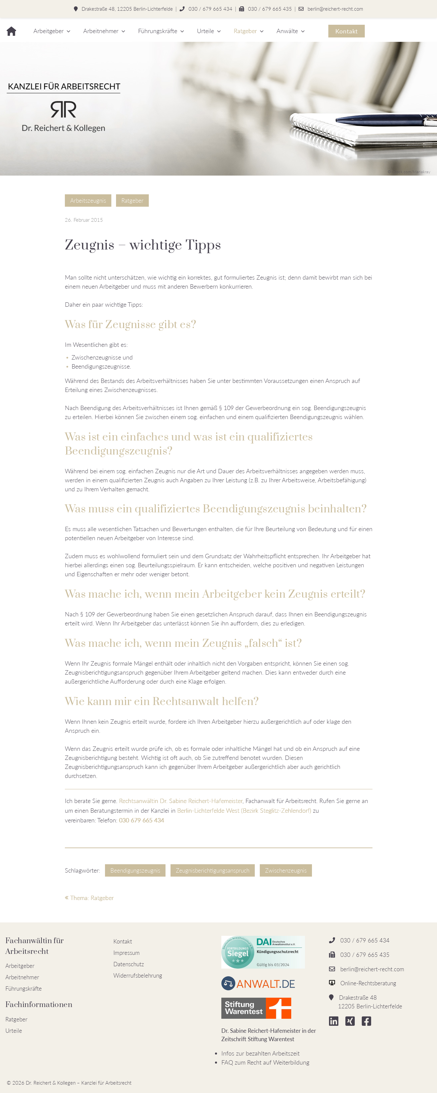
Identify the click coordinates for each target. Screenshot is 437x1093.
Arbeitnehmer (100, 30)
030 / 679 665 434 (210, 9)
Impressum (126, 952)
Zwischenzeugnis (286, 870)
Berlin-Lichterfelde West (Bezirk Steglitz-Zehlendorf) (244, 810)
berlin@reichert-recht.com (335, 9)
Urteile (205, 30)
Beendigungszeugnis (135, 870)
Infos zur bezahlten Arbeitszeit (260, 1053)
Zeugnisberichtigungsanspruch (212, 870)
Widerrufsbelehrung (137, 975)
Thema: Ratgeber (89, 897)
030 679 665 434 (141, 820)
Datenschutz (128, 964)
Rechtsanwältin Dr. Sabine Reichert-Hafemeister (180, 800)
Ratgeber (245, 30)
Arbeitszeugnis (88, 200)
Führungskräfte (157, 30)
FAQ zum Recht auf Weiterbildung (265, 1062)
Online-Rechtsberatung (368, 983)
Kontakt (346, 31)
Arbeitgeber (48, 30)
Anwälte (287, 30)
